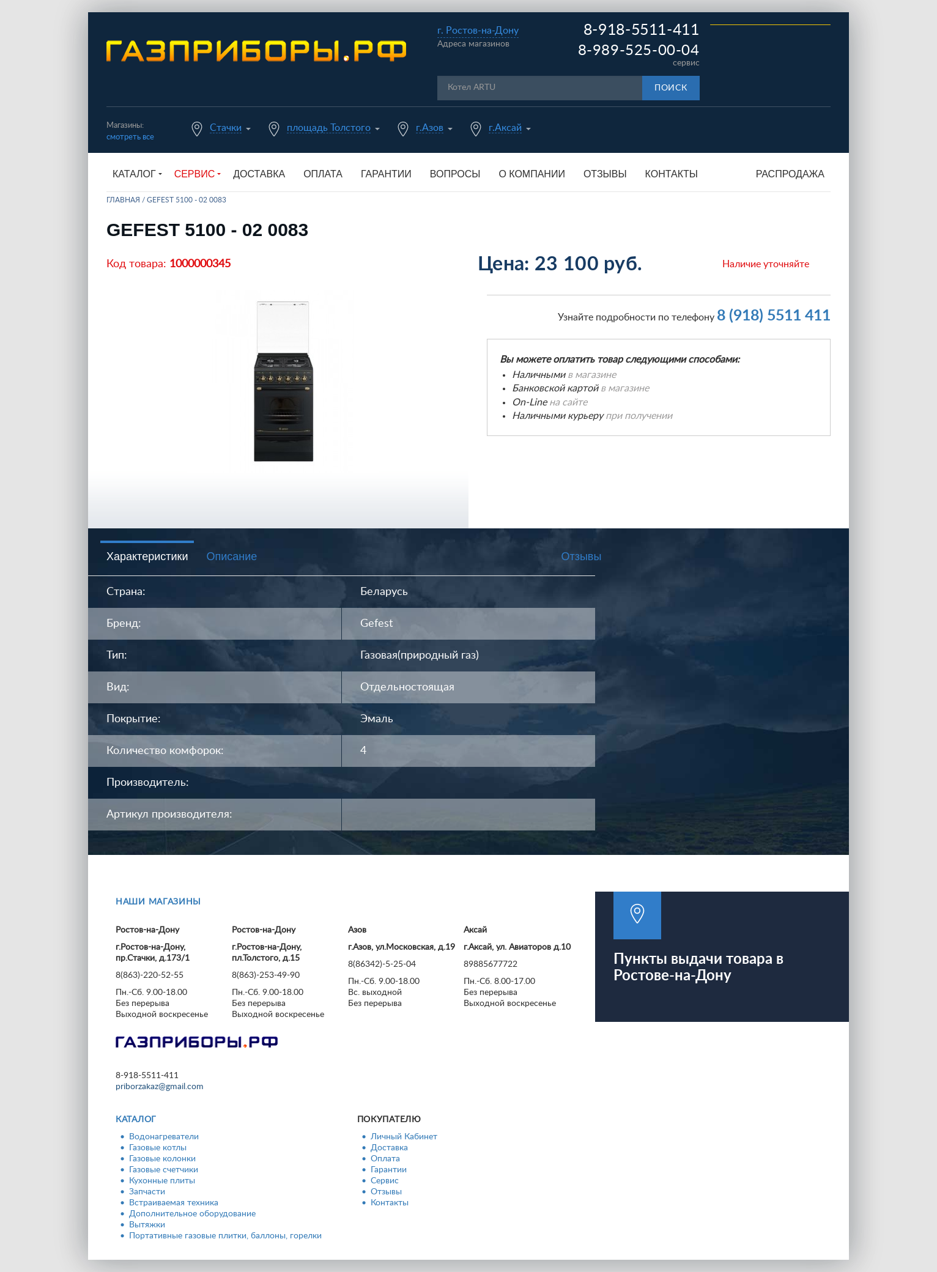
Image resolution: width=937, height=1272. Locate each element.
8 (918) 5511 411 (774, 316)
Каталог (136, 1119)
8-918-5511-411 (641, 30)
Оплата (323, 174)
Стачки (226, 128)
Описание (231, 556)
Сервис (385, 1181)
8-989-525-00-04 (639, 50)
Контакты (671, 174)
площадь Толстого (329, 128)
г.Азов (429, 128)
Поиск (670, 88)
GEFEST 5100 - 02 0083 (186, 200)
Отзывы (605, 174)
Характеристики (147, 556)
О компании (531, 174)
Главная (123, 200)
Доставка (259, 174)
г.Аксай (505, 128)
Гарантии (386, 174)
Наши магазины (158, 902)
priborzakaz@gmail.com (160, 1086)
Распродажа (790, 174)
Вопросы (455, 174)
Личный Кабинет (404, 1137)
